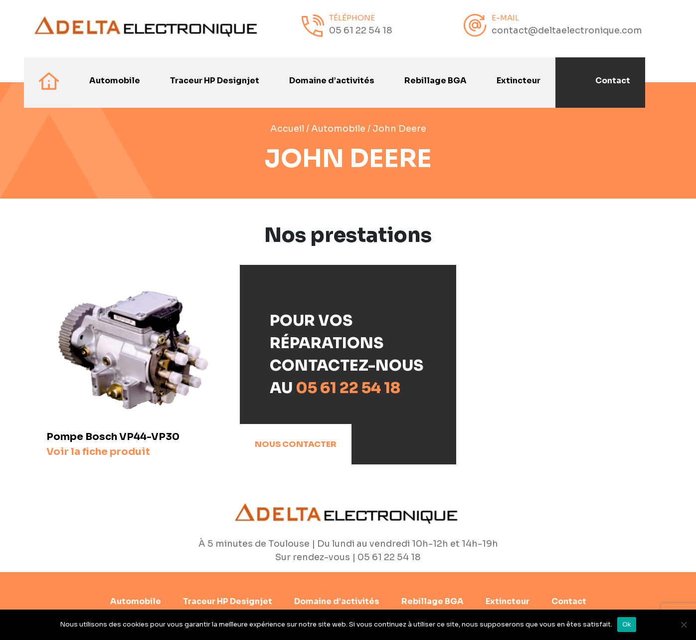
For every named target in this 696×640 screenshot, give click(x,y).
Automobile (114, 81)
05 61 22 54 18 (360, 30)
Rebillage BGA (435, 81)
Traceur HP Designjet (214, 81)
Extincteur (518, 81)
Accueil (287, 128)
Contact (612, 81)
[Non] (684, 625)
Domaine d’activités (331, 81)
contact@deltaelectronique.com (567, 30)
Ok (626, 624)
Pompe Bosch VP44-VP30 (112, 444)
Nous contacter (296, 444)
